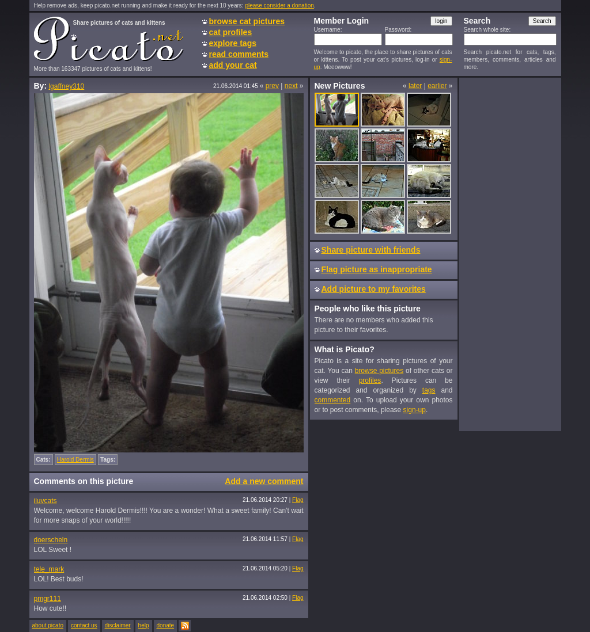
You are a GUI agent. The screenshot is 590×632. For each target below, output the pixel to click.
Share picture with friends (371, 249)
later (415, 86)
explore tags (232, 43)
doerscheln (51, 540)
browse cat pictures (247, 21)
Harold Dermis (75, 459)
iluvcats (45, 501)
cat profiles (230, 32)
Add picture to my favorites (374, 289)
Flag (297, 500)
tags (429, 390)
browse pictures (379, 371)
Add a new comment (264, 481)
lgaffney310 (66, 86)
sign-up (414, 410)
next (291, 86)
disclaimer (118, 625)
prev (272, 86)
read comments (238, 54)
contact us (84, 625)
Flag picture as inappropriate (377, 269)
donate (166, 625)
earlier (437, 86)
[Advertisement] (510, 254)
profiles (370, 380)
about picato (48, 625)
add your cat (233, 65)
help (143, 625)
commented (333, 400)
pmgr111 (47, 599)
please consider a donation (279, 5)
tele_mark (49, 569)
